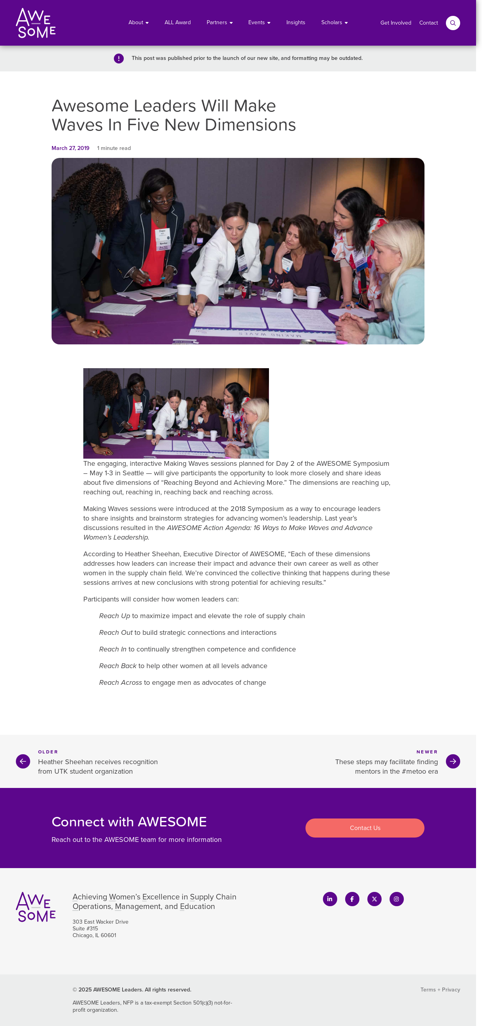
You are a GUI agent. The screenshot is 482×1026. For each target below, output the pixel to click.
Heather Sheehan (152, 554)
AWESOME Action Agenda (208, 528)
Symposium (371, 463)
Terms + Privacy (440, 990)
